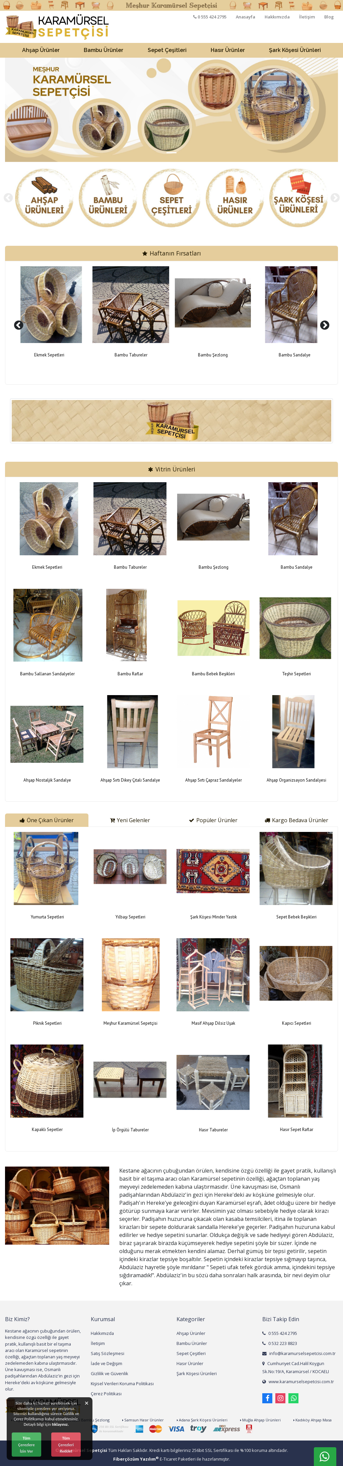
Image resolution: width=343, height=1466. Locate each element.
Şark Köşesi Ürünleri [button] (295, 50)
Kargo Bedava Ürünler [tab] (296, 820)
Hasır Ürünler (190, 1363)
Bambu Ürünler (192, 1343)
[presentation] (8, 197)
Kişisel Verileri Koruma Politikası (122, 1383)
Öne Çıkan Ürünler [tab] (47, 820)
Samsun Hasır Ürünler (143, 1419)
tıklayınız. (60, 1424)
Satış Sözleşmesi (107, 1353)
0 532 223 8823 (279, 1343)
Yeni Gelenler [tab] (130, 820)
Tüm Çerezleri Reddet (66, 1444)
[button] (30, 110)
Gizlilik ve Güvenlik (109, 1373)
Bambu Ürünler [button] (103, 50)
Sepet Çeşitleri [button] (167, 50)
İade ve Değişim (106, 1363)
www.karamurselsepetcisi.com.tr (298, 1381)
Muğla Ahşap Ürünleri (260, 1419)
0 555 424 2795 (279, 1333)
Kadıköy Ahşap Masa (312, 1419)
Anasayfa (245, 17)
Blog (329, 17)
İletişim (307, 17)
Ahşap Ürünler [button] (41, 50)
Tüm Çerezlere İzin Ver (26, 1444)
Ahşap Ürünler (191, 1333)
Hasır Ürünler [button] (228, 50)
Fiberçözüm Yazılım (136, 1459)
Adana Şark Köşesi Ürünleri (202, 1419)
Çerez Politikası (106, 1394)
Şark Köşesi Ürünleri (197, 1373)
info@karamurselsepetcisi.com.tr (299, 1353)
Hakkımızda (277, 17)
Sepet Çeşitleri (191, 1353)
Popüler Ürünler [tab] (213, 820)
